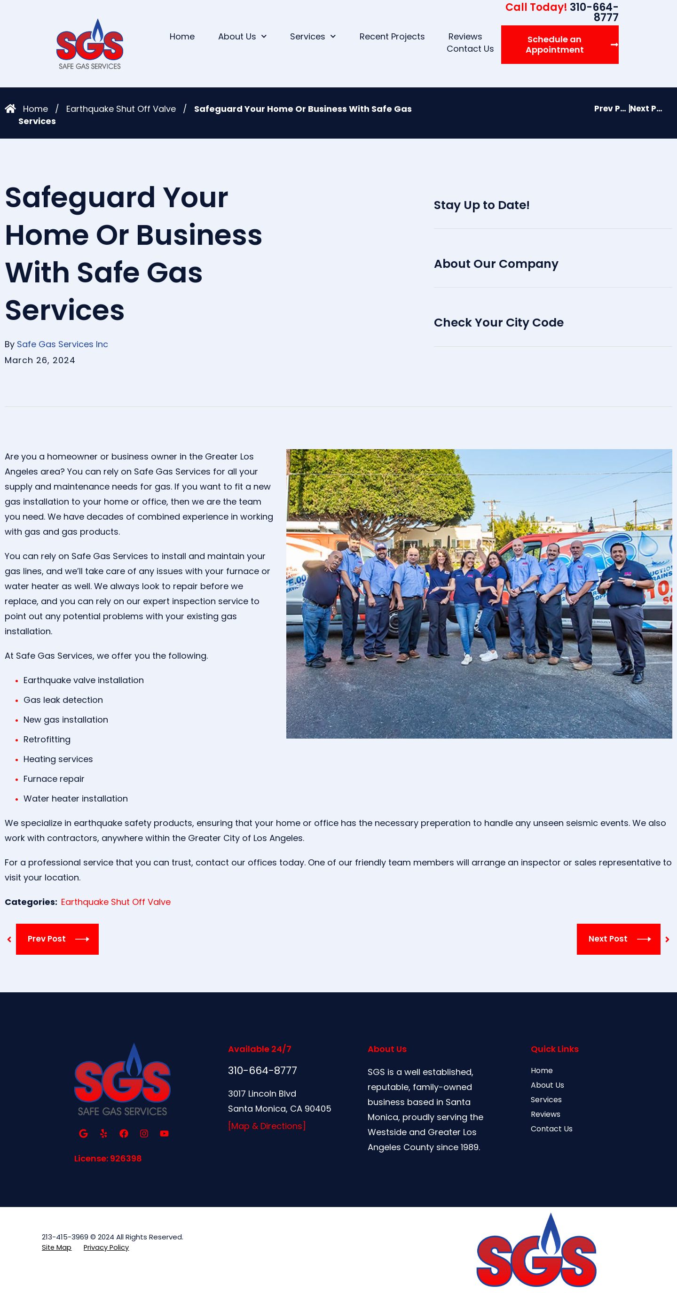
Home (182, 36)
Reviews (465, 36)
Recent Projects (392, 36)
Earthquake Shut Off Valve (121, 109)
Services (313, 37)
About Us (242, 37)
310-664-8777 (562, 12)
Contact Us (470, 49)
